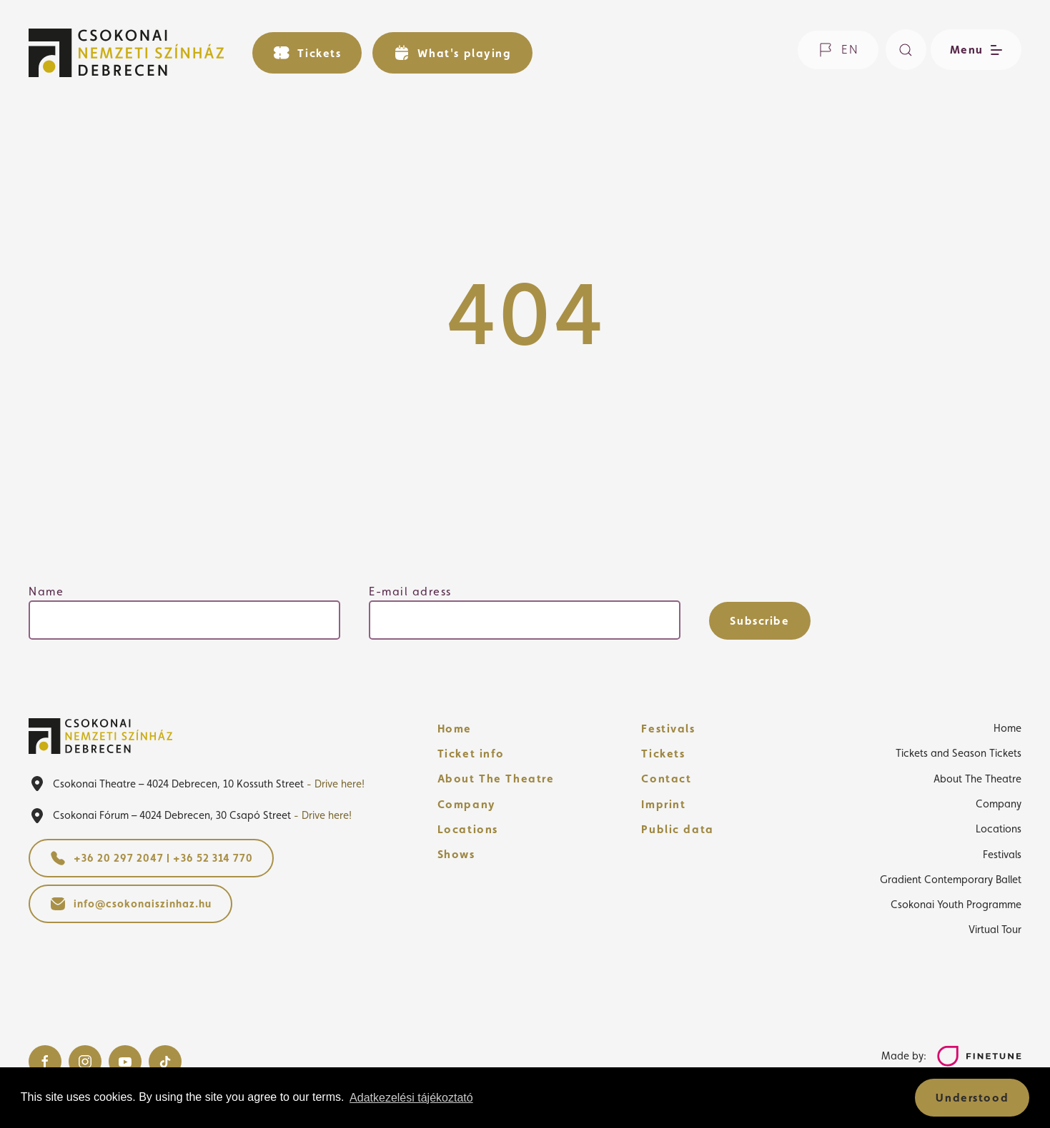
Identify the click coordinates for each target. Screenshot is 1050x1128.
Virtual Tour (995, 929)
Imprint (663, 804)
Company (466, 804)
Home (454, 728)
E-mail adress (410, 591)
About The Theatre (496, 778)
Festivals (668, 728)
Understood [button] (972, 1097)
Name (46, 591)
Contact (666, 778)
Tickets (663, 753)
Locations (467, 829)
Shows (456, 854)
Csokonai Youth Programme (956, 904)
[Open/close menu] (973, 50)
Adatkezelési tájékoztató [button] (411, 1098)
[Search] (906, 49)
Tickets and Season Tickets (958, 753)
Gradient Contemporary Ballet (950, 879)
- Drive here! (336, 783)
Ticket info (471, 753)
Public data (677, 829)
